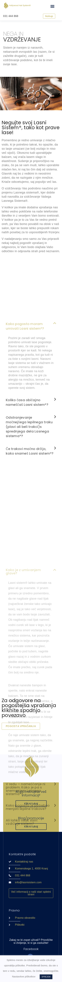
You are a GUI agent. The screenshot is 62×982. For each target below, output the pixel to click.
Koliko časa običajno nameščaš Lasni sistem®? (27, 459)
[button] (52, 6)
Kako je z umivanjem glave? (23, 682)
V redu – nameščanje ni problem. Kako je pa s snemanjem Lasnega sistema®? (25, 900)
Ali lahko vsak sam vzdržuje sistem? (22, 933)
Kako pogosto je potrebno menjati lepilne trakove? (28, 918)
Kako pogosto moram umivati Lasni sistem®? (25, 383)
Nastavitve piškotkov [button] (24, 976)
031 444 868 (10, 16)
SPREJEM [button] (46, 977)
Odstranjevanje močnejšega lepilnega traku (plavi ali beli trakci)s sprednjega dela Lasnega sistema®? (29, 483)
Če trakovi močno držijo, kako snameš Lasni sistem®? (30, 508)
